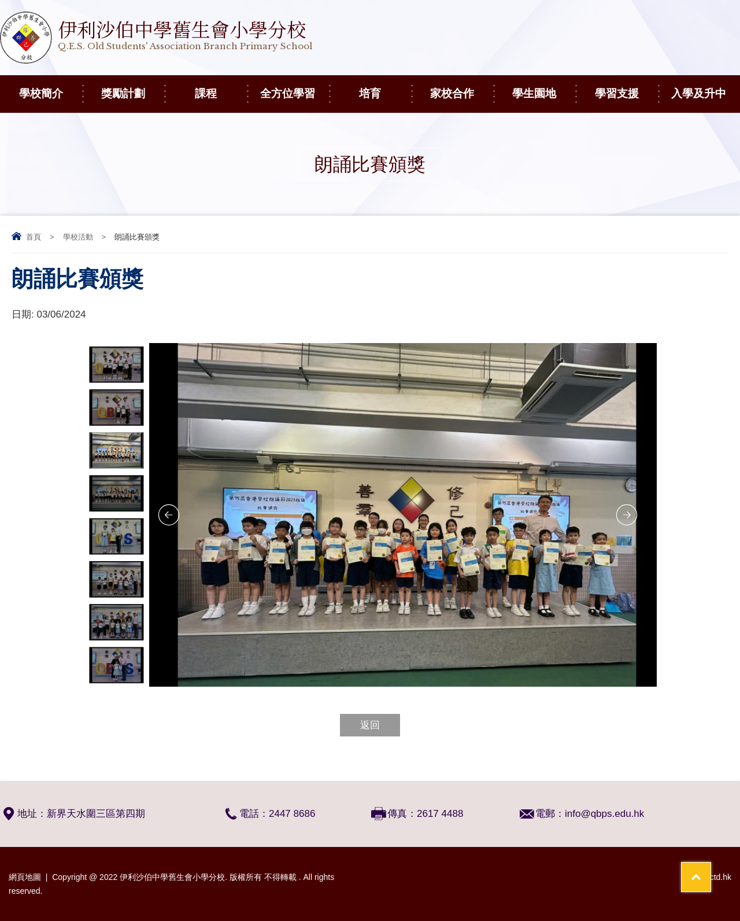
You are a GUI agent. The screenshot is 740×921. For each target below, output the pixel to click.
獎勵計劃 (132, 87)
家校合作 (461, 87)
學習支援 (626, 87)
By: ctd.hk (713, 877)
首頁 (33, 237)
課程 (221, 87)
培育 (385, 87)
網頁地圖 (25, 877)
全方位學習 (294, 87)
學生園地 (543, 87)
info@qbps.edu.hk (604, 813)
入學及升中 (705, 87)
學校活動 (78, 237)
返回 (370, 725)
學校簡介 (50, 87)
